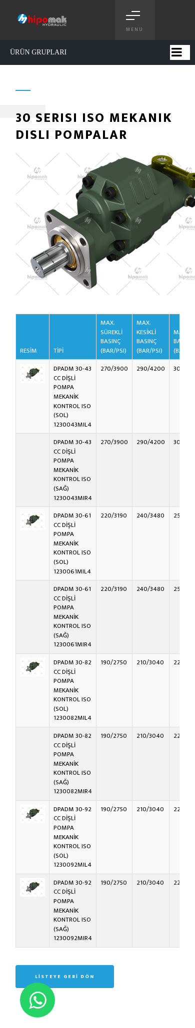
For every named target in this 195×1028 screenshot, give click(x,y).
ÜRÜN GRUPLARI (38, 52)
